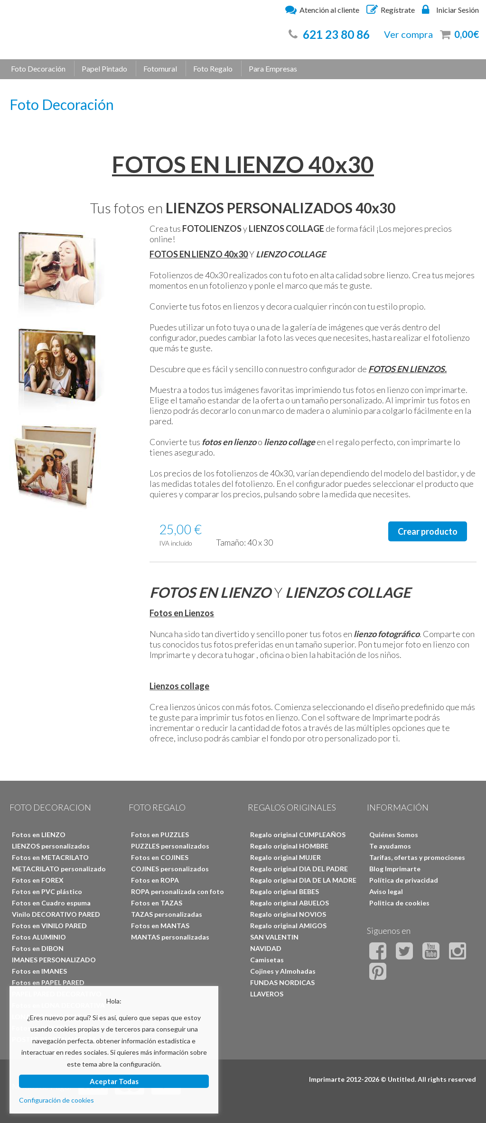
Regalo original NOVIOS (288, 914)
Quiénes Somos (393, 835)
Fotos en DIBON (38, 948)
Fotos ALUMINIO (39, 937)
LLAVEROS (266, 994)
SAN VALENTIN (274, 937)
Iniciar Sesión (450, 9)
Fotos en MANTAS (160, 926)
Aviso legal (386, 891)
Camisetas (267, 960)
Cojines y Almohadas (283, 971)
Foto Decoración (38, 68)
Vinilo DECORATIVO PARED (56, 914)
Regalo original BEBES (284, 891)
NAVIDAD (265, 948)
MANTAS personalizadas (170, 937)
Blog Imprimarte (395, 869)
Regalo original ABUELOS (289, 903)
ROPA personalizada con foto (177, 891)
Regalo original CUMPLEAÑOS (298, 835)
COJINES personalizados (170, 869)
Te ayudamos (390, 846)
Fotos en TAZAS (156, 903)
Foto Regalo (213, 68)
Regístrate (390, 9)
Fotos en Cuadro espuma (51, 903)
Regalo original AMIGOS (288, 926)
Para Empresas (273, 68)
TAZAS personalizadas (166, 914)
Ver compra (408, 34)
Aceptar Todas (114, 1081)
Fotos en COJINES (159, 857)
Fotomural (160, 68)
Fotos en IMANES (39, 971)
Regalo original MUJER (285, 857)
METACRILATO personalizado (59, 869)
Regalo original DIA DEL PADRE (299, 869)
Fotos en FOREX (38, 880)
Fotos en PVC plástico (47, 891)
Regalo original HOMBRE (289, 846)
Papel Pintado (104, 68)
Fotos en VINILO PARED (49, 926)
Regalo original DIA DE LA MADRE (303, 880)
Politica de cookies (399, 903)
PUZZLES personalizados (170, 846)
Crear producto (428, 531)
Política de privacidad (403, 880)
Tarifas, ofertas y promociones (417, 857)
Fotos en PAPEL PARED (48, 982)
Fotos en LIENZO (38, 835)
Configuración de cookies (56, 1100)
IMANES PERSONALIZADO (54, 960)
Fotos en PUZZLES (160, 835)
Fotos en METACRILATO (50, 857)
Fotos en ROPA (155, 880)
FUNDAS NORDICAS (282, 982)
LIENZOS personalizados (51, 846)
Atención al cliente (322, 9)
